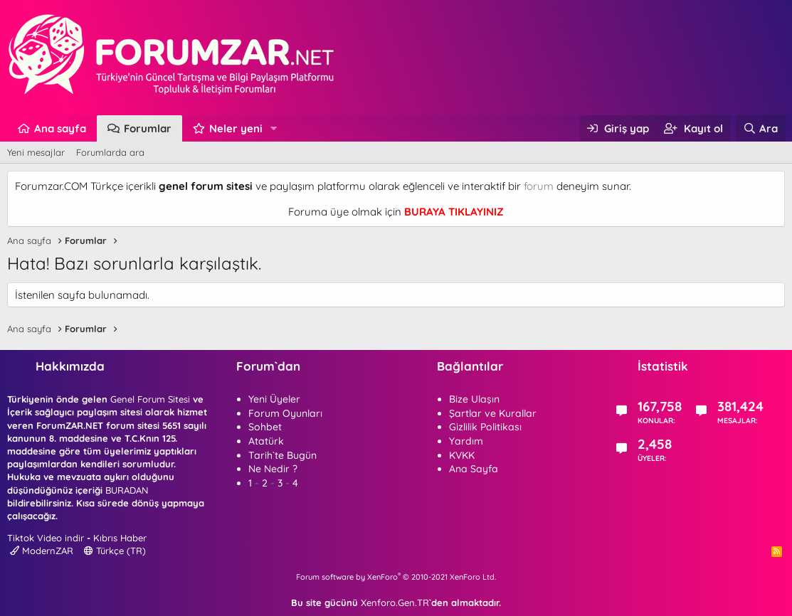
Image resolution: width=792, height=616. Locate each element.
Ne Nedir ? (272, 468)
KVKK (462, 455)
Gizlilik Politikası (485, 426)
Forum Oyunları (285, 413)
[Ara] (760, 128)
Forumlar (147, 128)
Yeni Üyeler (274, 399)
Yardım (466, 441)
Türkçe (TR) (115, 550)
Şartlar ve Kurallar (493, 413)
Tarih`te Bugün (282, 455)
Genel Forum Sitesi (150, 399)
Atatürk (266, 441)
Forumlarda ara (110, 152)
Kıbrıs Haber (120, 537)
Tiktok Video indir (45, 537)
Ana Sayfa (473, 468)
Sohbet (265, 426)
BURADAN (126, 490)
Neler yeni (236, 128)
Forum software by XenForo (396, 577)
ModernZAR (41, 550)
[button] (274, 128)
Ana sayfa (60, 128)
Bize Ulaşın (474, 399)
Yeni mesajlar (36, 152)
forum (539, 186)
